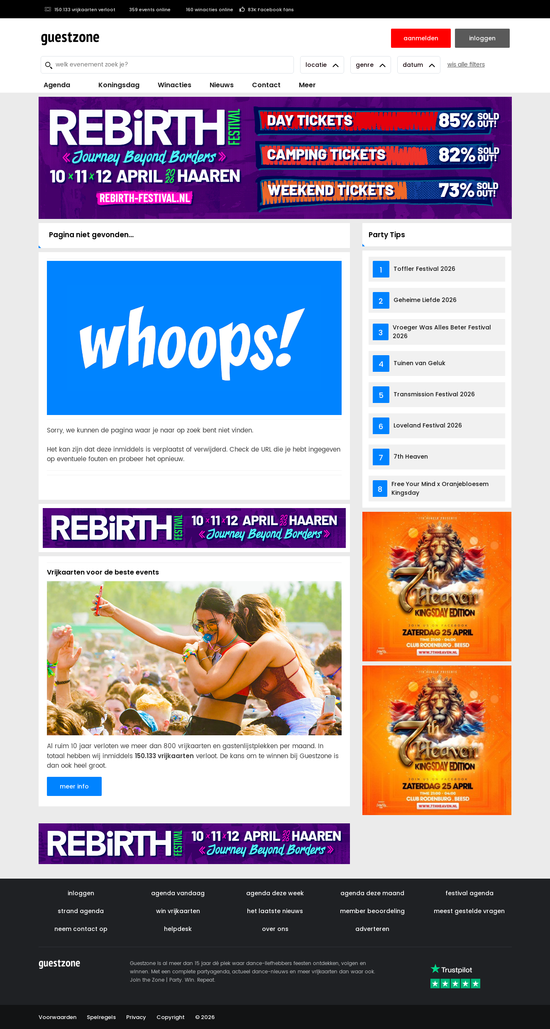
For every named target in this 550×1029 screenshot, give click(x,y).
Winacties (174, 85)
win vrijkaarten (178, 911)
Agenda (57, 85)
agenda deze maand (372, 893)
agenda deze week (275, 893)
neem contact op (81, 929)
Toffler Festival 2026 (424, 269)
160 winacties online (205, 9)
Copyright (170, 1017)
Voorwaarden (57, 1017)
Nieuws (222, 85)
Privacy (136, 1017)
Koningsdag (113, 85)
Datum (419, 65)
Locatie (322, 65)
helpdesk (178, 929)
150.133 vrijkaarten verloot (80, 9)
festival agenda (469, 893)
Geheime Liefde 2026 (425, 300)
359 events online (146, 9)
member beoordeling (372, 911)
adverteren (372, 929)
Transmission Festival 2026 (434, 394)
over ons (275, 929)
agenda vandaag (178, 893)
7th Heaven (411, 456)
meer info (74, 786)
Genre (371, 65)
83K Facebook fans (267, 9)
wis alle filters (466, 64)
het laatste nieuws (275, 911)
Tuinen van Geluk (419, 363)
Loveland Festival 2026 (428, 425)
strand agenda (81, 911)
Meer (307, 85)
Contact (266, 85)
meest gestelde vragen (469, 911)
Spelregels (101, 1017)
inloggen (81, 893)
